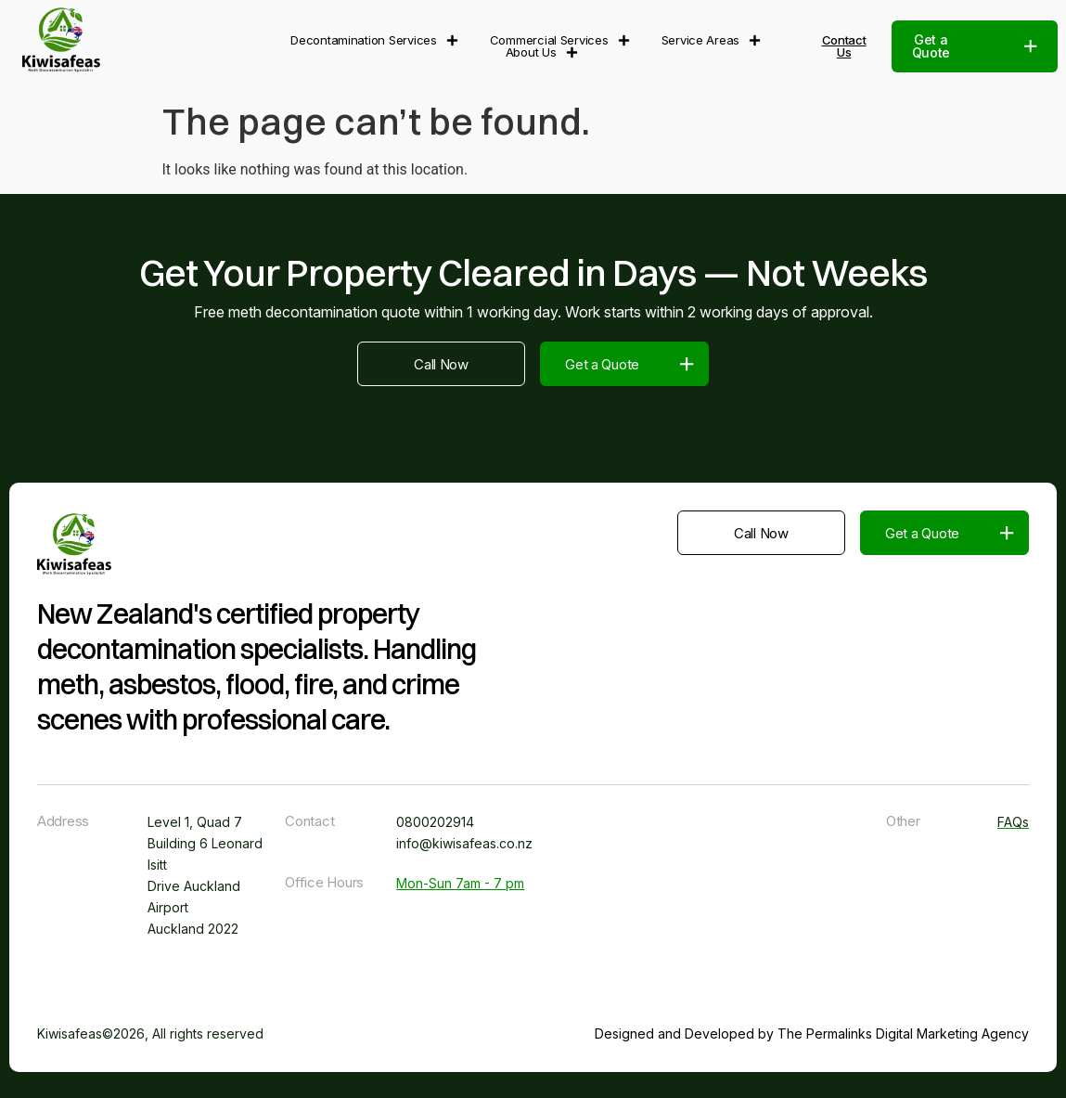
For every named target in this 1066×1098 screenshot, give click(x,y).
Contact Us (844, 46)
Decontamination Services (374, 40)
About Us (542, 52)
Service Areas (711, 40)
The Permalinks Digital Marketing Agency (903, 1033)
